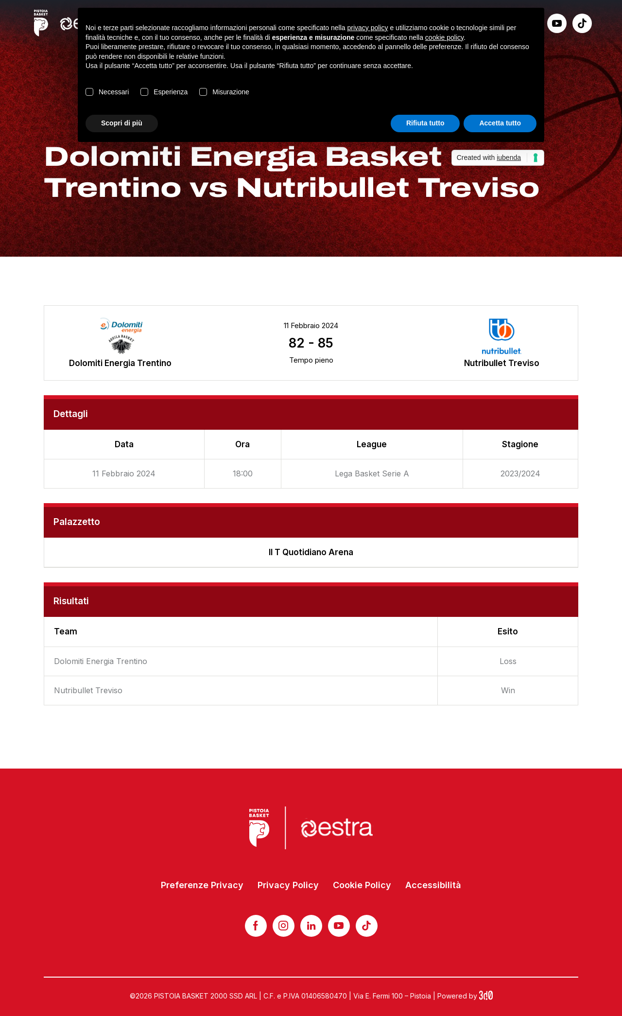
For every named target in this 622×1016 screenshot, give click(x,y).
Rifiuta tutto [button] (425, 123)
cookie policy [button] (444, 37)
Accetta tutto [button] (500, 123)
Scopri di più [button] (121, 123)
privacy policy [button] (367, 28)
